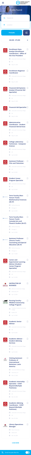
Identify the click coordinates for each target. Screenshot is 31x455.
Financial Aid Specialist (17, 107)
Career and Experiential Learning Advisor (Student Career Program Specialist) (17, 264)
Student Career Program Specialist (16, 179)
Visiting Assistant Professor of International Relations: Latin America (15, 362)
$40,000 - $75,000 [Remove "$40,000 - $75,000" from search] (14, 40)
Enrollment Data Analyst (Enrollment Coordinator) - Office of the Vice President (17, 52)
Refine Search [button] (26, 32)
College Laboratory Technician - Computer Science (17, 144)
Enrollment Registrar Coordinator (17, 72)
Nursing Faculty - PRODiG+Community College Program (16, 303)
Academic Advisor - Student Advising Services (16, 341)
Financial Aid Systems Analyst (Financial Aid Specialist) (17, 90)
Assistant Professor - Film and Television (16, 162)
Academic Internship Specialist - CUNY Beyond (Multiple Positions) (17, 385)
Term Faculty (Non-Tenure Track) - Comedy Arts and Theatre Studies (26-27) (17, 220)
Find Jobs (12, 33)
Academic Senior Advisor (15, 322)
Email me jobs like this (12, 452)
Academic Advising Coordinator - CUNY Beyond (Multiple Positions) (16, 406)
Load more (15, 443)
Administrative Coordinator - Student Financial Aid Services (17, 124)
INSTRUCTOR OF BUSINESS (15, 284)
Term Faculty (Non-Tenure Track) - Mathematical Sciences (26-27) (17, 199)
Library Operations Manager (16, 425)
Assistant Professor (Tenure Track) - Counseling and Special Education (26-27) (17, 241)
